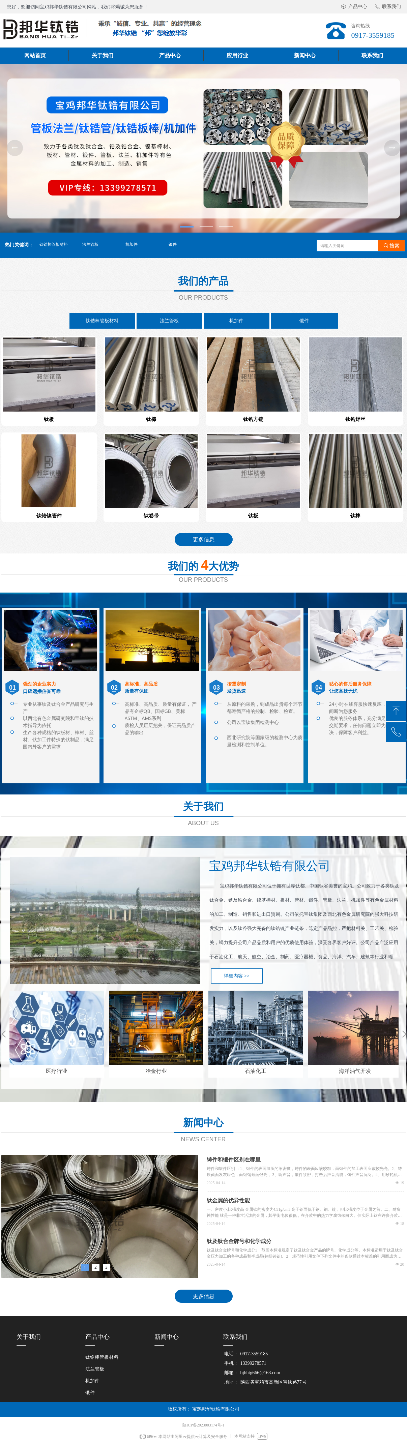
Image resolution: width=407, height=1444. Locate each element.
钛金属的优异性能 (228, 1200)
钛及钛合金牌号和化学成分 (239, 1241)
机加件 (131, 244)
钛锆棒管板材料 (53, 244)
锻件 (173, 244)
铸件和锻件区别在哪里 (234, 1160)
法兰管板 (90, 244)
